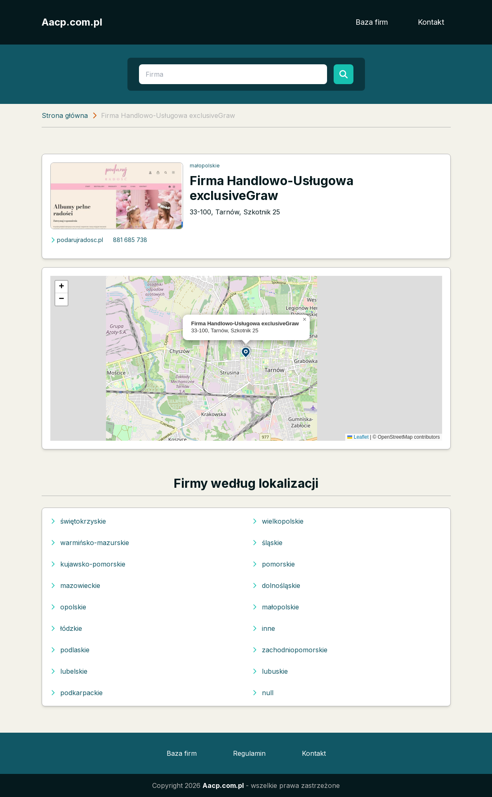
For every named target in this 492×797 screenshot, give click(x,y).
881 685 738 (130, 239)
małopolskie (205, 165)
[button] (246, 352)
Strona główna (65, 115)
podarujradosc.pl (76, 239)
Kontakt (431, 22)
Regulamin (249, 753)
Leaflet (357, 437)
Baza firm (371, 22)
